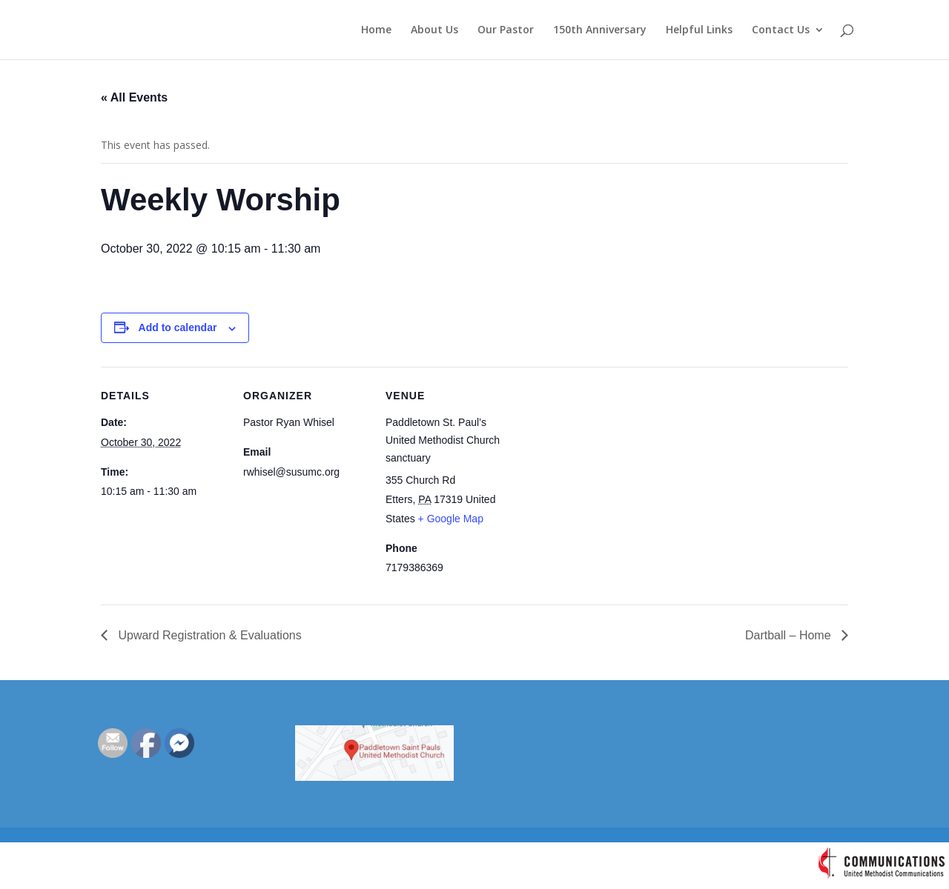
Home (376, 30)
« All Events (134, 97)
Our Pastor (505, 30)
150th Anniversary (600, 30)
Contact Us (781, 30)
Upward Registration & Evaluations (208, 635)
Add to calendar (178, 327)
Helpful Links (699, 30)
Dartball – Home (789, 635)
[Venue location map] (606, 468)
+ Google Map (450, 519)
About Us (434, 30)
